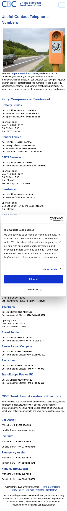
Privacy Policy (17, 490)
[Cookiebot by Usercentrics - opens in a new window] (49, 219)
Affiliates (40, 490)
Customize (33, 289)
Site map (30, 490)
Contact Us (51, 490)
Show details (50, 269)
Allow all (33, 279)
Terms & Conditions (50, 487)
